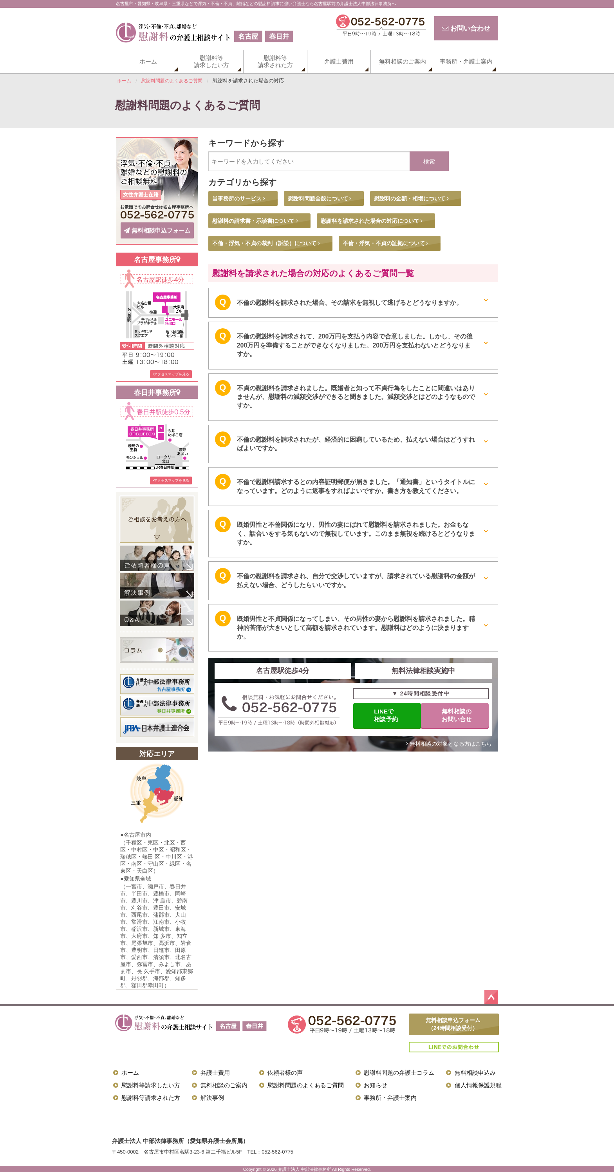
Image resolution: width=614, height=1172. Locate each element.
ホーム (148, 61)
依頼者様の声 (285, 1071)
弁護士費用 (339, 61)
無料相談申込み (475, 1071)
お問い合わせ (464, 28)
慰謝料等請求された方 (275, 61)
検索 (429, 161)
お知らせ (375, 1084)
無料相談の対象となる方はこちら (449, 744)
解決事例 (212, 1096)
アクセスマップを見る (171, 373)
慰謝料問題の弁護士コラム (399, 1071)
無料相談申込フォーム (157, 230)
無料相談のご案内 (402, 61)
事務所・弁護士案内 (466, 61)
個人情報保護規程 (478, 1084)
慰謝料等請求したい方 (211, 61)
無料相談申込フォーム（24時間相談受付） (453, 1022)
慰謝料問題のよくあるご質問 (305, 1084)
